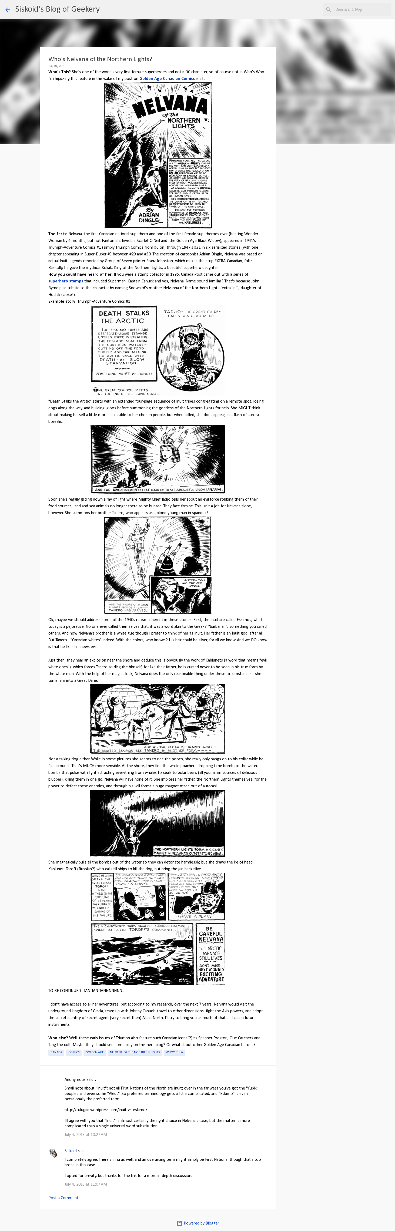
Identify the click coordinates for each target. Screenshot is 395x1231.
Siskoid (71, 1151)
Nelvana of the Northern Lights (135, 1052)
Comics (73, 1052)
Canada (56, 1052)
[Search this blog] (362, 9)
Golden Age (95, 1052)
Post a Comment (63, 1198)
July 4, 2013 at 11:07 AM (86, 1184)
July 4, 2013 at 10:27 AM (86, 1135)
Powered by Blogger (197, 1223)
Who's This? (174, 1052)
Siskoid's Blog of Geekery (57, 9)
